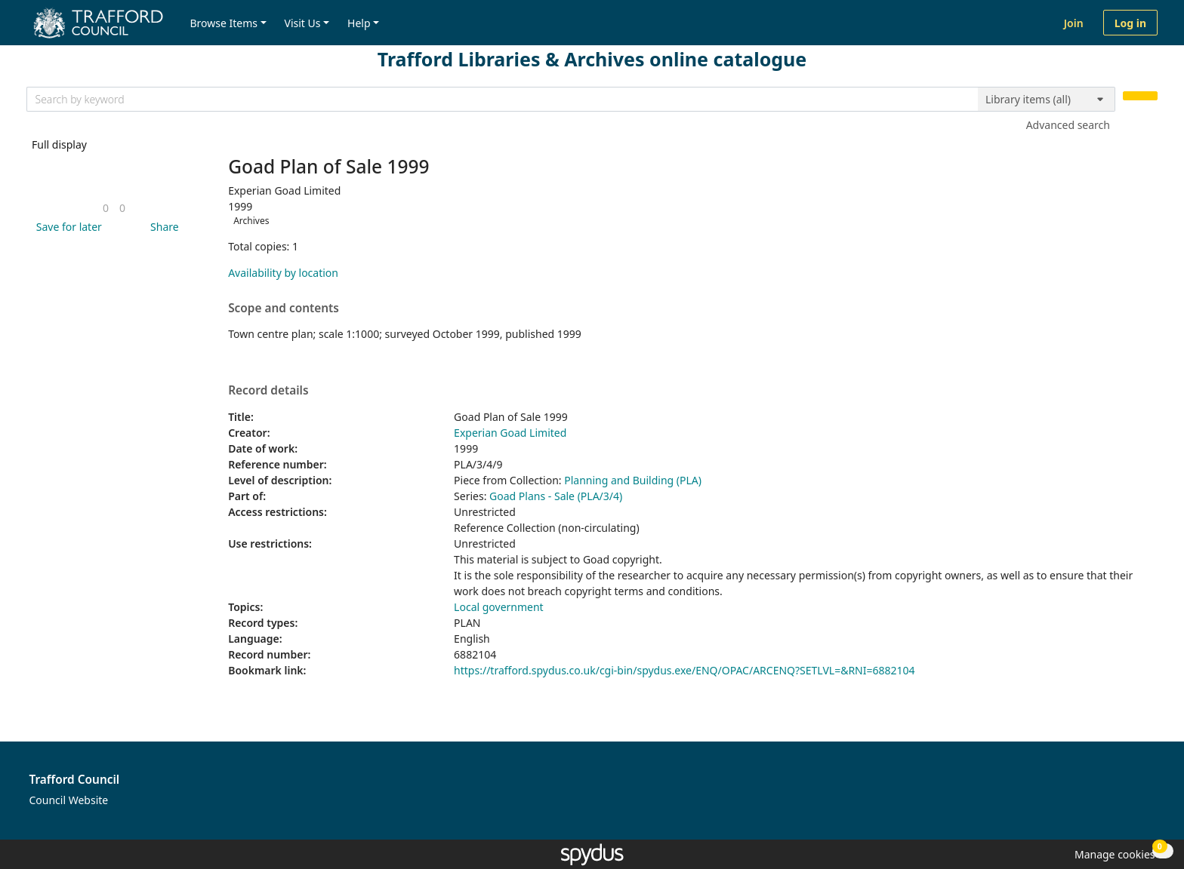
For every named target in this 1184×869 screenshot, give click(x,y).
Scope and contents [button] (283, 308)
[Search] (1140, 96)
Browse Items (223, 23)
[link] (106, 208)
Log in (1130, 23)
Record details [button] (268, 391)
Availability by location (283, 273)
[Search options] (1046, 99)
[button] (66, 227)
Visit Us (303, 23)
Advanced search (1068, 125)
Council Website (69, 800)
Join (1074, 23)
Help (359, 23)
